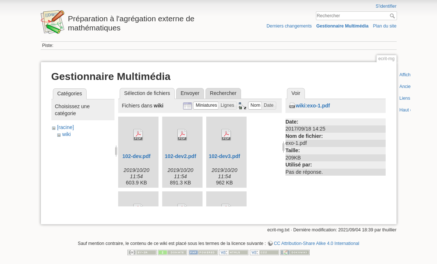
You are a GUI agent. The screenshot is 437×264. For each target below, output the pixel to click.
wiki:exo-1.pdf (313, 106)
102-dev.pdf (137, 156)
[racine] (65, 127)
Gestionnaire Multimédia (342, 26)
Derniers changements (289, 26)
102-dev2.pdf (180, 156)
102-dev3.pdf (224, 156)
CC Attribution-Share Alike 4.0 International (316, 239)
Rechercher (393, 15)
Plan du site (384, 26)
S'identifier (386, 6)
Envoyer (190, 93)
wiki (66, 134)
